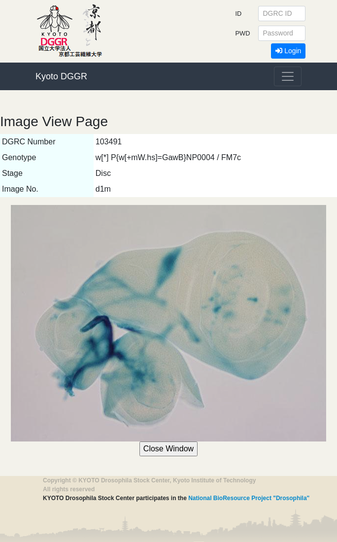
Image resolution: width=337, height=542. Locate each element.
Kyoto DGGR (61, 76)
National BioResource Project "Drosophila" (248, 498)
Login (288, 51)
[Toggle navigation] (288, 76)
